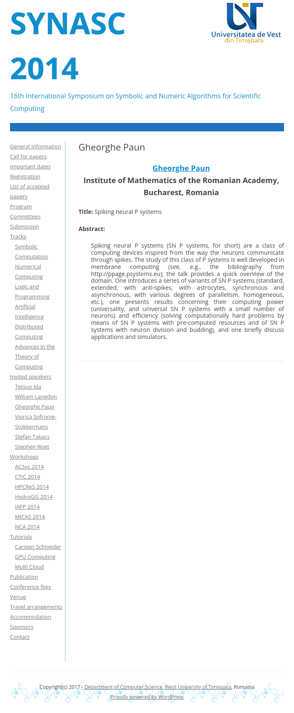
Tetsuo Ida (28, 386)
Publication (24, 576)
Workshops (24, 456)
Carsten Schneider (38, 546)
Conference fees (30, 586)
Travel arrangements (36, 606)
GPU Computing (35, 556)
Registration (25, 176)
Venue (18, 596)
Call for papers (28, 156)
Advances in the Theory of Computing (35, 356)
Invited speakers (30, 376)
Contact (20, 636)
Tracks (18, 236)
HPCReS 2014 (32, 486)
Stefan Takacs (32, 436)
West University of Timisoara (198, 686)
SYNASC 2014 (68, 45)
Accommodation (30, 616)
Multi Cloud (29, 566)
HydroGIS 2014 (34, 496)
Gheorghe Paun (181, 168)
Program (21, 206)
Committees (25, 216)
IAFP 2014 (27, 506)
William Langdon (36, 396)
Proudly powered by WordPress (147, 696)
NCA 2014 (27, 526)
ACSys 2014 (29, 466)
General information (35, 146)
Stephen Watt (32, 446)
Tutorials (21, 536)
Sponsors (21, 626)
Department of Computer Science (123, 686)
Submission (24, 226)
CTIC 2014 (27, 476)
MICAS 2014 (30, 516)
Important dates (30, 166)
